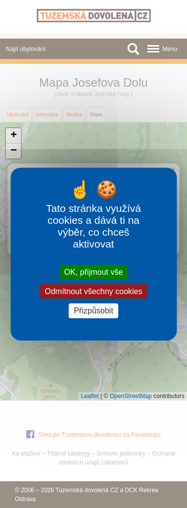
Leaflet (90, 396)
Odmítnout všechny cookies (93, 291)
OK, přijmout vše (93, 272)
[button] (13, 136)
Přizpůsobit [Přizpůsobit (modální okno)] (93, 310)
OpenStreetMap (131, 396)
